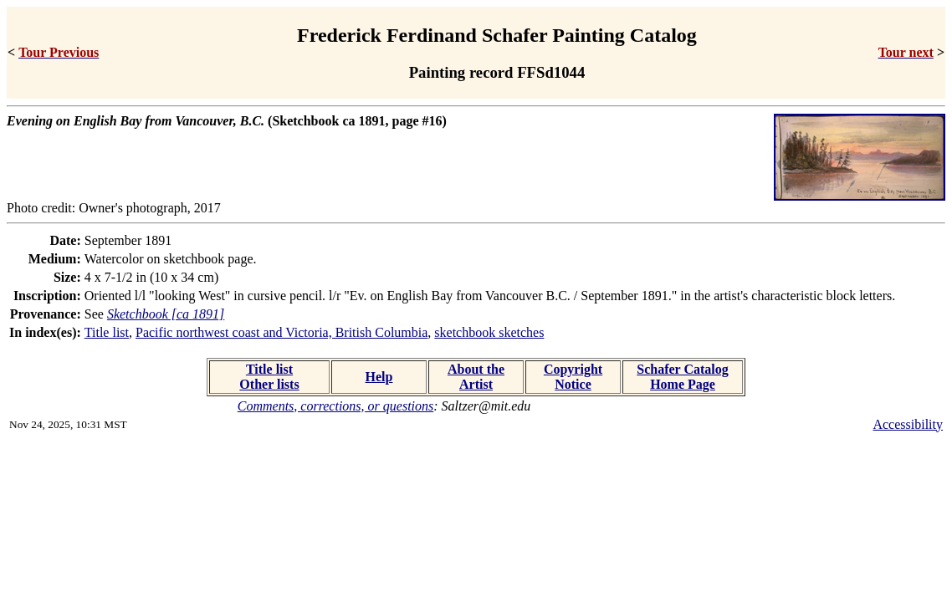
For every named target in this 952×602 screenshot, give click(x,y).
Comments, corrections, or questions (336, 406)
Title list (106, 332)
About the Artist (476, 376)
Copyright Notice (573, 376)
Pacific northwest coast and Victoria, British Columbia (281, 332)
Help (379, 377)
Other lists (269, 384)
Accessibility (908, 424)
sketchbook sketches (489, 332)
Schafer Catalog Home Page (682, 376)
